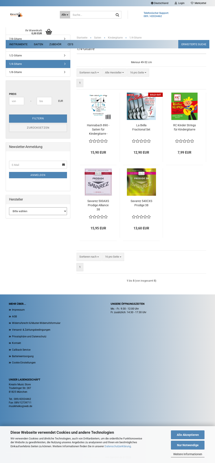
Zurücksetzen (38, 127)
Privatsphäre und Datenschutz (29, 336)
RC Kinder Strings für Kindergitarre (184, 127)
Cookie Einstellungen (24, 362)
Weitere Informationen (187, 454)
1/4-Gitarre (15, 63)
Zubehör (55, 44)
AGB (14, 316)
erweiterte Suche (193, 44)
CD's (70, 44)
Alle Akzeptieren (188, 434)
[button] (160, 3)
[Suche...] (65, 15)
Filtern (38, 118)
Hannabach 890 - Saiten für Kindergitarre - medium (98, 130)
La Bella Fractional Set (141, 127)
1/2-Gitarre (15, 55)
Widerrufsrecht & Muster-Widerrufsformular (36, 323)
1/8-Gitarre (15, 72)
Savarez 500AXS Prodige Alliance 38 (98, 205)
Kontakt (16, 343)
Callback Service (21, 349)
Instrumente (18, 44)
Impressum (18, 309)
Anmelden (38, 175)
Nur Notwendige (188, 445)
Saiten (38, 44)
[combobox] (89, 73)
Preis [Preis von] (12, 94)
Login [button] (180, 3)
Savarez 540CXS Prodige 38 (141, 203)
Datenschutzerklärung (118, 446)
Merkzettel (198, 3)
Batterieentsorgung (23, 356)
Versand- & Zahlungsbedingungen (31, 329)
